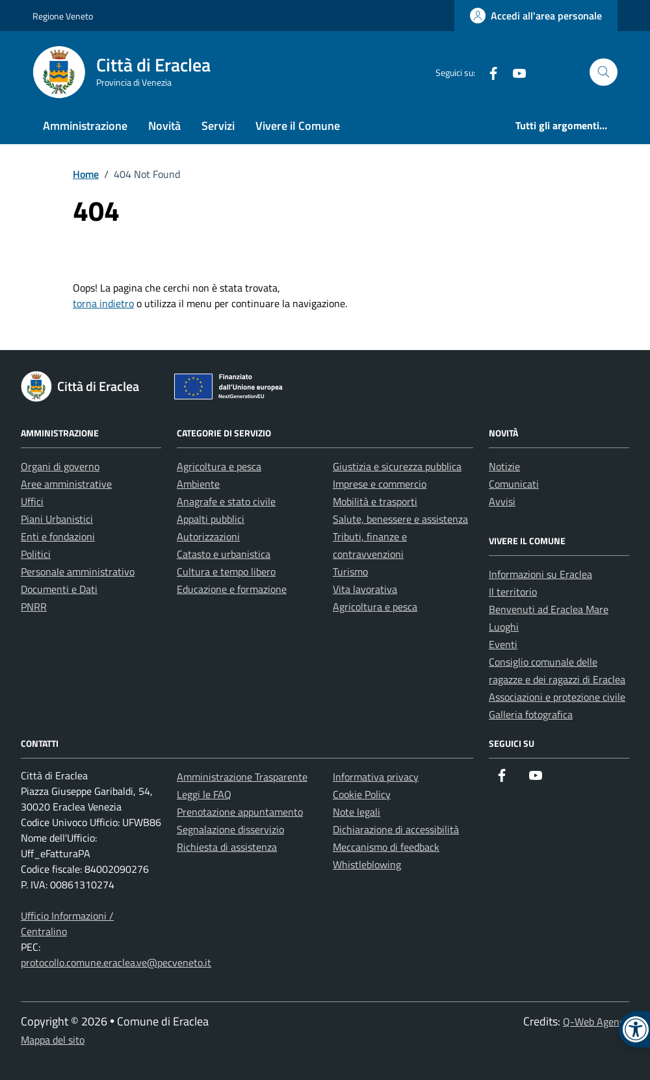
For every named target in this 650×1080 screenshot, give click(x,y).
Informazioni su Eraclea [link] (540, 574)
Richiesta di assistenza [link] (227, 847)
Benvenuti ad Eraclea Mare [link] (548, 609)
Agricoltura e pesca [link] (219, 466)
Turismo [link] (350, 571)
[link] (536, 15)
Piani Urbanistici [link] (57, 519)
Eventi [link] (503, 644)
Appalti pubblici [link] (210, 519)
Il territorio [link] (513, 591)
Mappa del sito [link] (52, 1040)
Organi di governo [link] (60, 466)
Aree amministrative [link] (66, 484)
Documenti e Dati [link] (59, 589)
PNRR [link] (34, 606)
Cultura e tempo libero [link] (226, 571)
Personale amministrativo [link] (78, 571)
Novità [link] (164, 125)
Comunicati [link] (514, 484)
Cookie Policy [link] (362, 794)
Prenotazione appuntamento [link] (240, 812)
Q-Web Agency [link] (596, 1021)
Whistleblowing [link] (367, 864)
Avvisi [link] (502, 501)
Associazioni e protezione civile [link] (557, 697)
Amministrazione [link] (85, 125)
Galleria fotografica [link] (531, 714)
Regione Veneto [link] (62, 16)
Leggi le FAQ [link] (204, 794)
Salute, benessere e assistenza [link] (400, 519)
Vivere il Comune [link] (297, 125)
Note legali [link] (356, 812)
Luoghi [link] (504, 626)
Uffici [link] (32, 501)
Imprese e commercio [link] (379, 484)
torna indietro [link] (103, 303)
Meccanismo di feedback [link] (386, 847)
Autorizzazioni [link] (208, 536)
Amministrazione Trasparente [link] (242, 777)
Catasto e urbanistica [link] (223, 554)
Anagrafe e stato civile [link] (226, 501)
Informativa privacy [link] (376, 777)
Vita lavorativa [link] (365, 589)
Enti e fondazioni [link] (58, 536)
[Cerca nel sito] (604, 72)
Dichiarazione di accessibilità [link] (396, 829)
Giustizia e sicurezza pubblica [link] (397, 466)
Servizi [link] (218, 125)
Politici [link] (36, 554)
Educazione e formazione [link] (232, 589)
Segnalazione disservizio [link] (230, 829)
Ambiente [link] (198, 484)
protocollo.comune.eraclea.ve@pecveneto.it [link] (116, 962)
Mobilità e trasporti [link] (375, 501)
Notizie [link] (504, 466)
